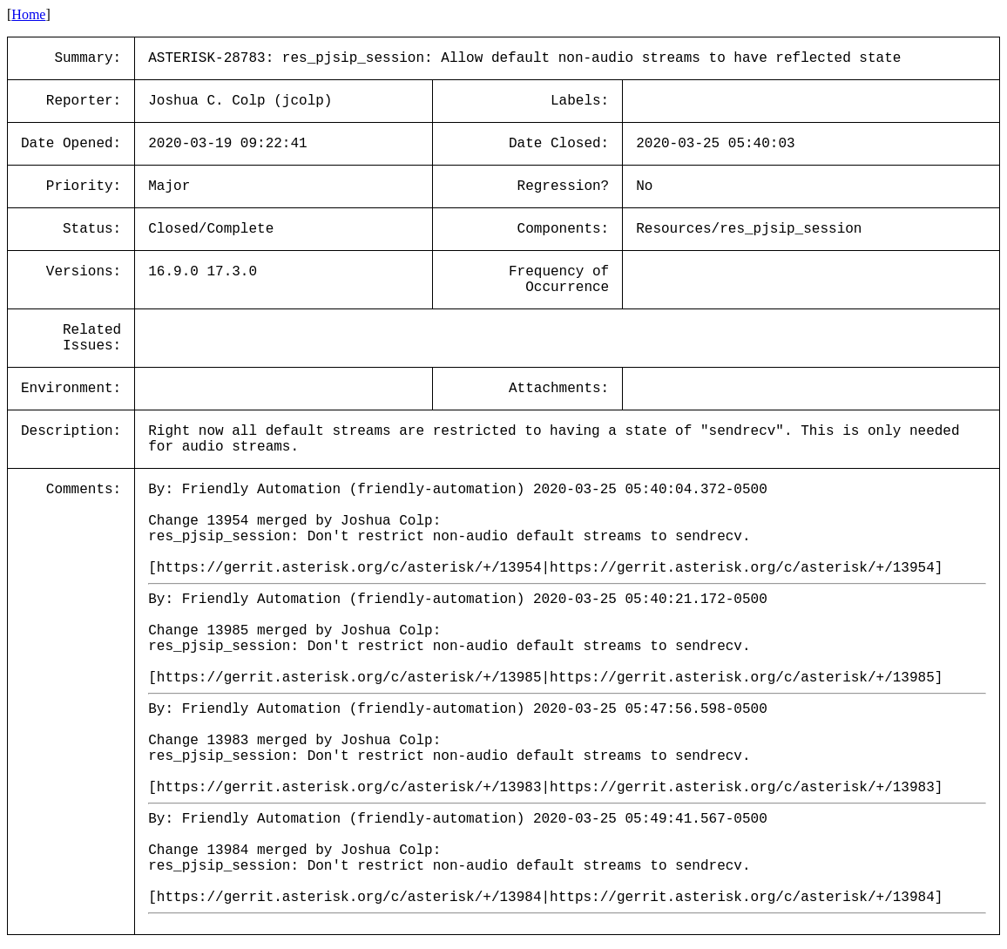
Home (28, 14)
